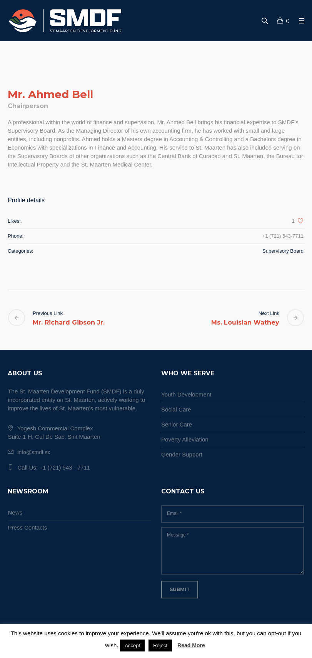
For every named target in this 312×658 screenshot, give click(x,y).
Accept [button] (132, 645)
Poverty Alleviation (185, 439)
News (15, 512)
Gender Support (181, 454)
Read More (191, 645)
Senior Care (176, 424)
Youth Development (186, 394)
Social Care (176, 409)
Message (178, 535)
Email (174, 513)
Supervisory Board (283, 251)
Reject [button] (160, 645)
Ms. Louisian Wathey (245, 322)
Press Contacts (27, 527)
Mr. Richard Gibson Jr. (69, 322)
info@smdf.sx (33, 452)
